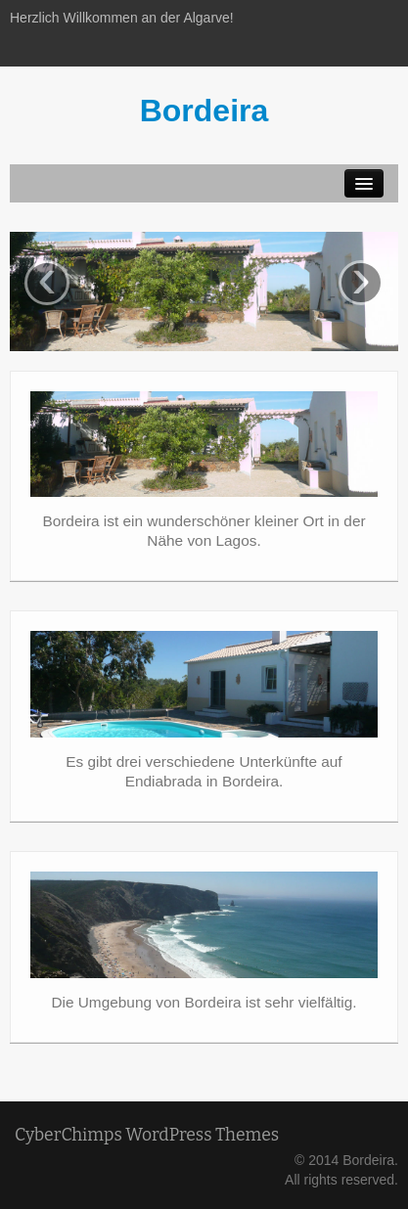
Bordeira (204, 110)
